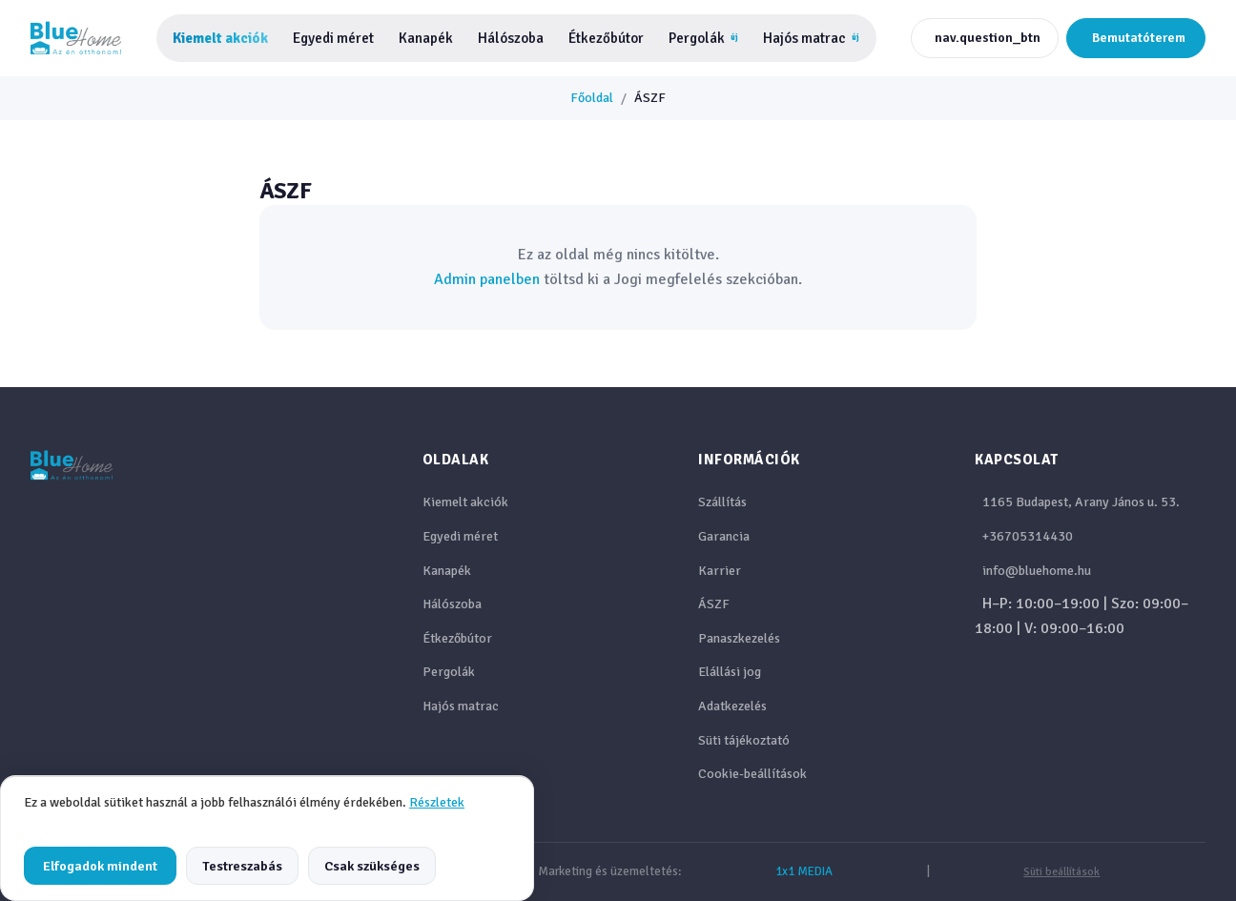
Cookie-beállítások (752, 774)
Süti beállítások (1061, 872)
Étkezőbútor (606, 38)
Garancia (724, 536)
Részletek (436, 802)
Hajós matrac (811, 38)
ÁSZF (714, 604)
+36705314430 (1027, 536)
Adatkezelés (732, 706)
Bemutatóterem (1138, 38)
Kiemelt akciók (220, 38)
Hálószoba (511, 38)
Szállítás (722, 502)
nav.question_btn (987, 38)
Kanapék (426, 38)
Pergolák (703, 38)
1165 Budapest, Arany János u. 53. (1081, 502)
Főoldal (591, 98)
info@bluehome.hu (1036, 571)
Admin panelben (487, 279)
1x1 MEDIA (804, 871)
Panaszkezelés (739, 638)
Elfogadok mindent (100, 865)
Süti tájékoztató (744, 740)
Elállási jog (729, 672)
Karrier (719, 571)
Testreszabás (242, 865)
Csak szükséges (372, 865)
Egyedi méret (333, 38)
